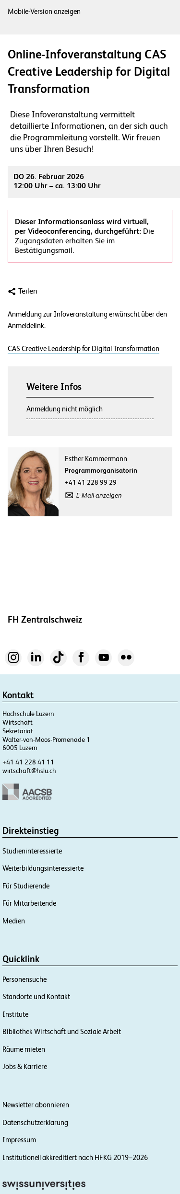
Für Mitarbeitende (29, 903)
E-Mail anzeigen (99, 495)
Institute (15, 1014)
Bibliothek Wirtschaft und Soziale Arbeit (61, 1031)
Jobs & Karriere (24, 1066)
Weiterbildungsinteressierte (43, 868)
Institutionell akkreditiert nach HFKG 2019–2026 (75, 1157)
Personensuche (24, 979)
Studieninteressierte (32, 851)
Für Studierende (25, 886)
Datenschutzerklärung (35, 1122)
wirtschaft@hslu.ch (29, 770)
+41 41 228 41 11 (28, 762)
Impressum (19, 1140)
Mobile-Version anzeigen (44, 11)
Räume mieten (23, 1049)
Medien (13, 921)
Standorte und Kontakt (36, 996)
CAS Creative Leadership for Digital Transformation (83, 349)
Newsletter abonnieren (35, 1105)
